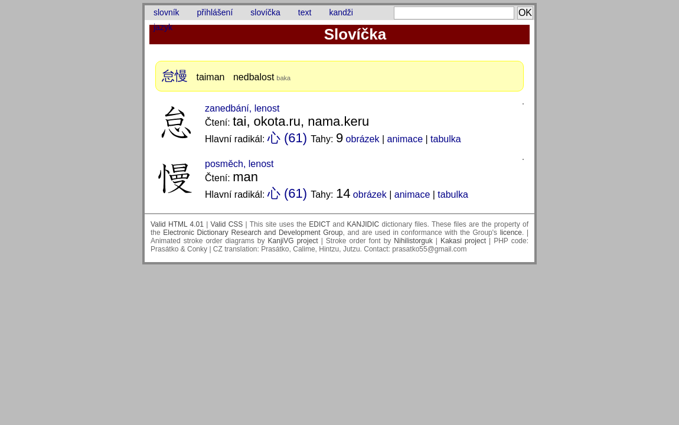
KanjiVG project (293, 241)
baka (283, 77)
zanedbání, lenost (242, 108)
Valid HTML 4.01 (177, 224)
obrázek (363, 139)
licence (511, 232)
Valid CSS (227, 224)
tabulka (445, 139)
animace (405, 139)
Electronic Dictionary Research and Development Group (252, 232)
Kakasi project (463, 241)
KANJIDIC (363, 224)
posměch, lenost (239, 164)
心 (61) (287, 137)
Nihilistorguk (413, 241)
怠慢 (175, 75)
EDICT (319, 224)
